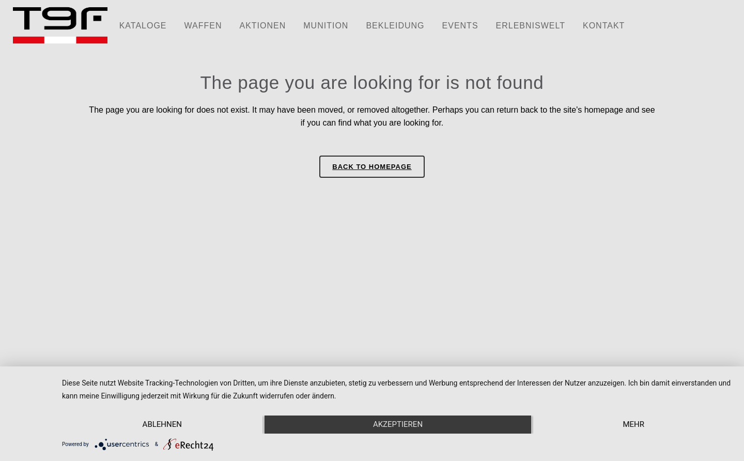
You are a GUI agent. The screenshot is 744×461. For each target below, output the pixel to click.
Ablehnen (162, 424)
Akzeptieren (398, 424)
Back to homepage (371, 167)
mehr (633, 424)
